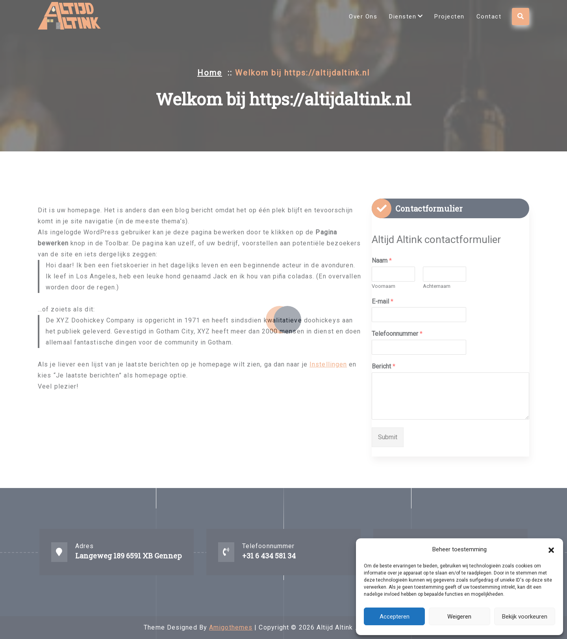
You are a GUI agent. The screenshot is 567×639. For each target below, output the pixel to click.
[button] (551, 549)
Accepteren (395, 616)
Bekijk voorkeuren (524, 616)
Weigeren (459, 616)
